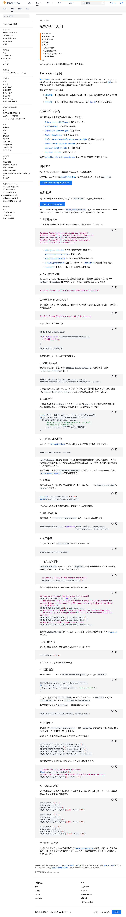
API (48, 3)
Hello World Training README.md (56, 183)
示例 (20, 9)
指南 (47, 21)
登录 (121, 3)
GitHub (113, 3)
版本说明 (84, 891)
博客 (37, 887)
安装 (29, 3)
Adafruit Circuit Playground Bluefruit (60, 144)
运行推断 (49, 102)
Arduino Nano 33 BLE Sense (56, 122)
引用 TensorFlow (87, 902)
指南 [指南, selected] (12, 9)
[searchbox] (16, 16)
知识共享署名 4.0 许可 (72, 865)
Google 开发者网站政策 (59, 868)
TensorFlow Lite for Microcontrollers (59, 157)
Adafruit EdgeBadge (53, 135)
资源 (59, 3)
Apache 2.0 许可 (109, 865)
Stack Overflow (86, 894)
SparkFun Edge (51, 126)
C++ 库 (93, 102)
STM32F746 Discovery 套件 (57, 131)
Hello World (45, 79)
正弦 (109, 82)
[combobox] (93, 3)
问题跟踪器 (85, 887)
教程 (4, 9)
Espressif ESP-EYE (53, 152)
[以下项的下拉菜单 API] (52, 3)
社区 (70, 3)
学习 (41, 21)
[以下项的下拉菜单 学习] (42, 3)
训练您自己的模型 (67, 177)
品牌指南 (84, 898)
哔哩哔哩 (38, 898)
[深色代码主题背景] (112, 230)
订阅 (116, 912)
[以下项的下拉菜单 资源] (64, 3)
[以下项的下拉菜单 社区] (75, 3)
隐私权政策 (45, 912)
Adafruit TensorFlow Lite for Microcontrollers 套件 (66, 139)
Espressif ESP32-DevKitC (56, 148)
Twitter (38, 894)
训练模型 (49, 95)
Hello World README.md (52, 204)
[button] (15, 58)
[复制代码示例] (116, 230)
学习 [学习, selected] (37, 3)
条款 (37, 912)
